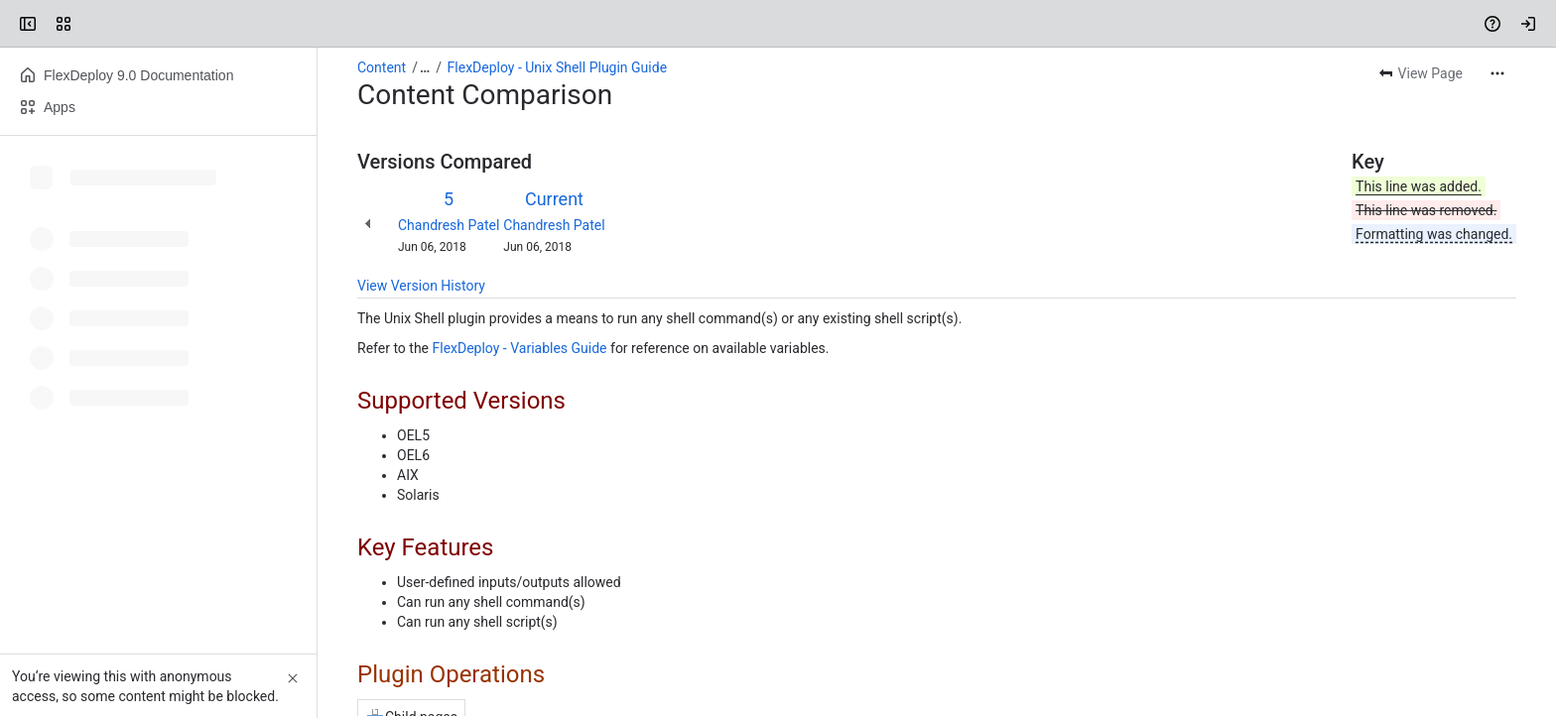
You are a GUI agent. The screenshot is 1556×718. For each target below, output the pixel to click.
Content (381, 67)
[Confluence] (91, 24)
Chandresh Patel (448, 225)
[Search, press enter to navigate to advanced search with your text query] (774, 24)
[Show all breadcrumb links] (425, 67)
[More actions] (1497, 73)
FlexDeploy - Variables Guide (519, 348)
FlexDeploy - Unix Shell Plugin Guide (557, 67)
